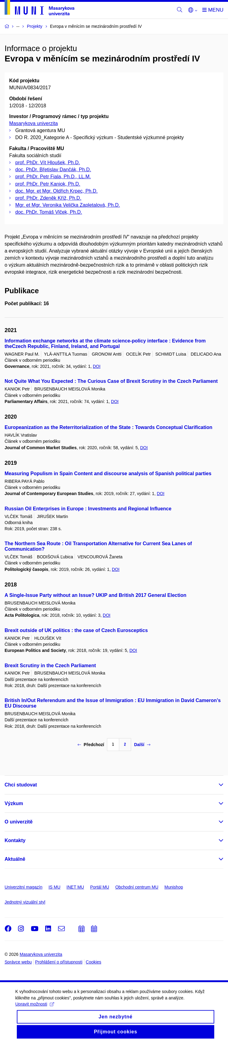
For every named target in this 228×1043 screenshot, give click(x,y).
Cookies (93, 962)
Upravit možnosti (34, 1017)
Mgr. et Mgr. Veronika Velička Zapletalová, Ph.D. (67, 205)
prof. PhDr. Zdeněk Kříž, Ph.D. (48, 198)
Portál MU (99, 887)
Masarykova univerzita (33, 123)
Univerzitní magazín (23, 887)
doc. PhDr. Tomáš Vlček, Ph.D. (48, 212)
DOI (97, 366)
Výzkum (14, 803)
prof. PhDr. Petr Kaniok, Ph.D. (47, 184)
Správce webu (18, 962)
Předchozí (91, 744)
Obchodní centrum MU (136, 887)
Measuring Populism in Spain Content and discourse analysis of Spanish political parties (108, 473)
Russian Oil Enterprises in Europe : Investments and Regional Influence (88, 508)
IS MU (55, 887)
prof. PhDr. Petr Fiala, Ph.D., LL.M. (53, 176)
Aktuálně (15, 859)
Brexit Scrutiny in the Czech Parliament (50, 665)
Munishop (173, 887)
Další (142, 744)
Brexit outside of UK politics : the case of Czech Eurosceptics (76, 630)
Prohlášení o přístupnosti (59, 962)
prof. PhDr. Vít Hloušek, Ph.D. (47, 162)
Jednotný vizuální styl (25, 902)
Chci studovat (21, 784)
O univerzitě (19, 821)
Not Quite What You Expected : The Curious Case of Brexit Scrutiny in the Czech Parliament (111, 381)
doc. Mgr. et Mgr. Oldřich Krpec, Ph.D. (56, 191)
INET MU (75, 887)
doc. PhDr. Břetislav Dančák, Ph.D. (53, 169)
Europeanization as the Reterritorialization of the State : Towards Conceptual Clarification (108, 427)
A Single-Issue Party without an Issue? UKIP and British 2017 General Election (95, 595)
